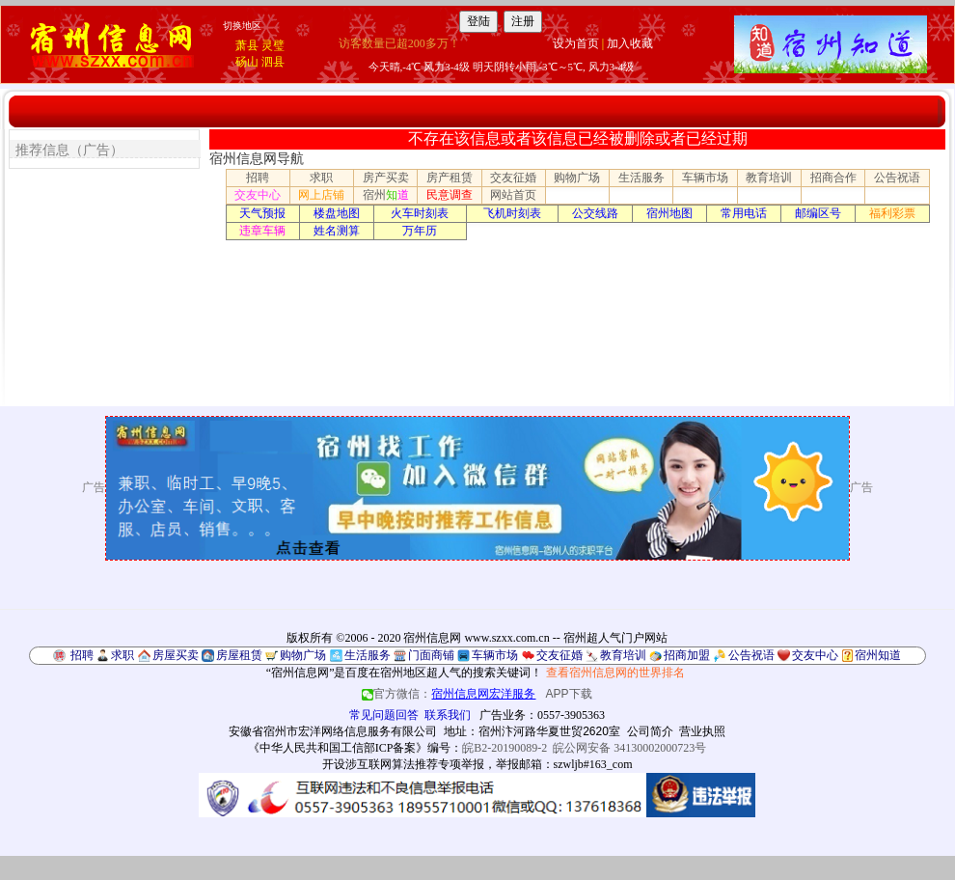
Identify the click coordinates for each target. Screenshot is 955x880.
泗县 (273, 62)
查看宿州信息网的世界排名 (615, 672)
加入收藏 (630, 43)
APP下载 (569, 694)
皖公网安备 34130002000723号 (629, 748)
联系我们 (447, 715)
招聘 (257, 177)
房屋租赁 (239, 655)
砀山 (247, 62)
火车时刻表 (420, 213)
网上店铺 (321, 195)
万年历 (419, 230)
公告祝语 (897, 177)
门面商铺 (431, 655)
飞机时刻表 (512, 213)
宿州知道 (878, 655)
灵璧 (273, 45)
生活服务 (641, 177)
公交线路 (595, 213)
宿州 (386, 195)
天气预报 (262, 213)
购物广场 (577, 177)
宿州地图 (669, 213)
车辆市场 (705, 177)
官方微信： (450, 694)
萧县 (247, 45)
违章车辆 (262, 230)
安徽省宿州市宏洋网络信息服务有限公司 (333, 731)
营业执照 (702, 731)
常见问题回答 (384, 715)
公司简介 (650, 731)
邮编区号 (818, 213)
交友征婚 (513, 177)
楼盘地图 (337, 213)
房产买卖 (386, 177)
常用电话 (744, 213)
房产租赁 (449, 177)
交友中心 (257, 195)
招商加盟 (687, 655)
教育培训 (769, 177)
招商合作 (833, 177)
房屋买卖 (175, 655)
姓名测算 (337, 230)
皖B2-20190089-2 (504, 748)
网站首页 (513, 195)
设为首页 (576, 43)
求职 (321, 177)
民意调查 (449, 195)
